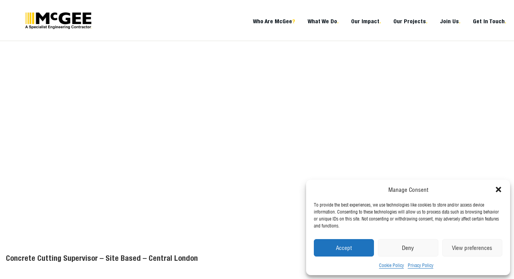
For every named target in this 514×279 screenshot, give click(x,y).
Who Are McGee (274, 21)
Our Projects (410, 21)
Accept (344, 247)
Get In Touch (489, 21)
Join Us (450, 21)
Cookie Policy (391, 265)
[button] (498, 189)
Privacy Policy (420, 265)
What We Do (323, 21)
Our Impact (366, 21)
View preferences (472, 247)
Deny (408, 247)
